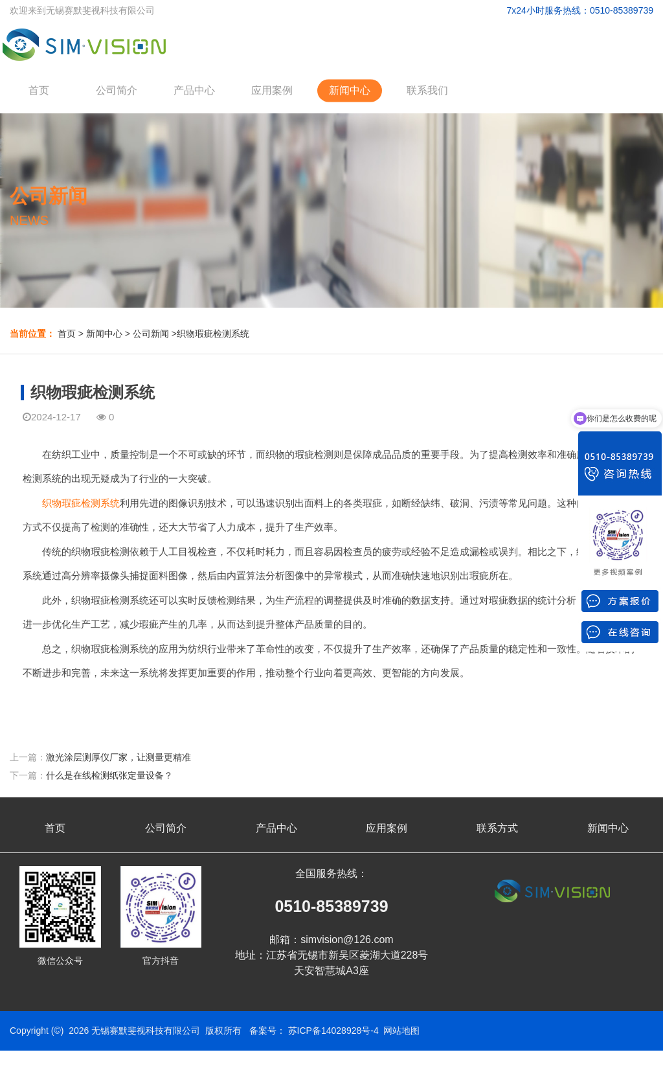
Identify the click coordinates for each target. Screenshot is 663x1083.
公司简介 (116, 90)
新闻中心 (349, 90)
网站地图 (401, 1030)
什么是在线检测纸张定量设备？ (109, 775)
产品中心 (194, 90)
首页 (38, 90)
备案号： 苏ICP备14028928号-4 (314, 1030)
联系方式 (497, 828)
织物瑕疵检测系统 (213, 333)
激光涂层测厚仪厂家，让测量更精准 (118, 757)
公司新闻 (151, 333)
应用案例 (272, 90)
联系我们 (427, 90)
